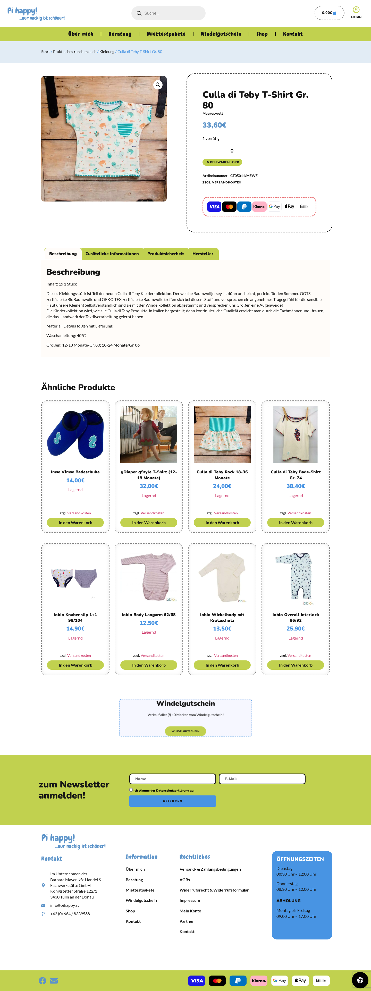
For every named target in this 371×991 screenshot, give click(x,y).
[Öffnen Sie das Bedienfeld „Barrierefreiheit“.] (360, 980)
